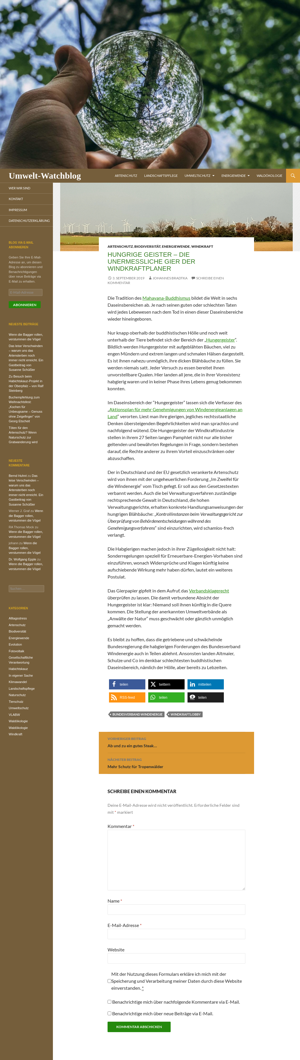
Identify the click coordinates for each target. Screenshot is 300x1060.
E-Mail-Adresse (125, 925)
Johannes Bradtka (170, 278)
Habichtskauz (18, 669)
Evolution (15, 644)
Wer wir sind (19, 188)
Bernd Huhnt (18, 475)
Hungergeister (220, 339)
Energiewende (234, 175)
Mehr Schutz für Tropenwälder (176, 762)
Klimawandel (18, 682)
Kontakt (16, 199)
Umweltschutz (197, 175)
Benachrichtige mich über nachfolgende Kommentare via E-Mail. (176, 1002)
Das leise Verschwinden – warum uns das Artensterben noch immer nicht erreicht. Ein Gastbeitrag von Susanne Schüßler (26, 490)
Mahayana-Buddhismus (166, 298)
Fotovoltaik (16, 651)
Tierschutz (16, 701)
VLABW (14, 714)
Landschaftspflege (161, 175)
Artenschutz (126, 175)
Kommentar (121, 826)
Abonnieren (24, 305)
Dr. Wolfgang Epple (22, 559)
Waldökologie (269, 175)
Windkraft (202, 246)
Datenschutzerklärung (29, 220)
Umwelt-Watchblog (45, 175)
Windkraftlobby (186, 714)
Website (116, 949)
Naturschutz (17, 695)
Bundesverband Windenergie (137, 714)
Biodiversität (147, 246)
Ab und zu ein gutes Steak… (176, 741)
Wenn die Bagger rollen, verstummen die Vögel (26, 515)
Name (115, 900)
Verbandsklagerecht (209, 590)
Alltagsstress (18, 618)
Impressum (18, 210)
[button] (127, 684)
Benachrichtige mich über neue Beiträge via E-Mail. (162, 1013)
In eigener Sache (21, 675)
